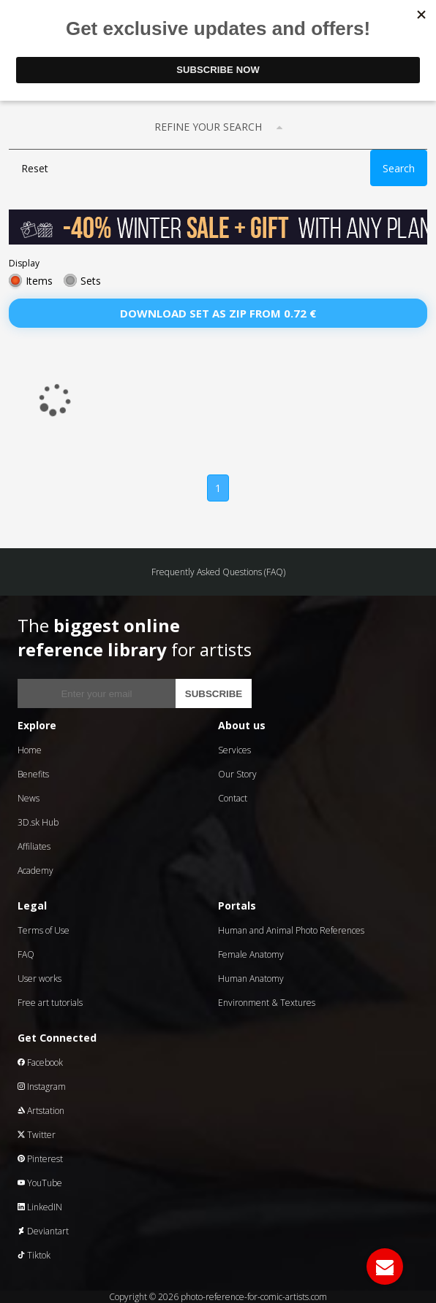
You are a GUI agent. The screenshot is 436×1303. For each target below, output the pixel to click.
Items (39, 281)
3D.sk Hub (38, 822)
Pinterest (40, 1159)
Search (399, 168)
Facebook (40, 1062)
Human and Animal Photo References (291, 930)
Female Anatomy (251, 954)
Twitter (37, 1135)
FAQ (26, 954)
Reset (34, 168)
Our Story (237, 774)
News (29, 798)
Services (234, 750)
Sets (90, 281)
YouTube (40, 1183)
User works (39, 978)
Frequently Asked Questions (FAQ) (218, 572)
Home (30, 750)
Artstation (41, 1110)
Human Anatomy (251, 978)
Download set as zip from (218, 313)
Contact (232, 798)
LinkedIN (40, 1207)
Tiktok (34, 1255)
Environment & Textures (266, 1002)
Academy (35, 870)
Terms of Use (43, 930)
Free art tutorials (50, 1002)
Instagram (42, 1086)
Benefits (33, 774)
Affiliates (34, 846)
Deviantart (43, 1231)
